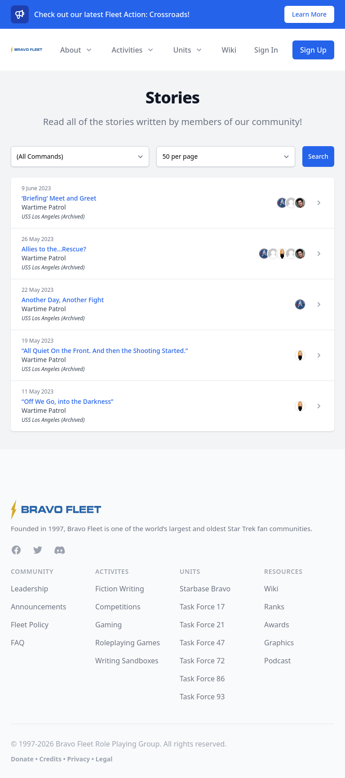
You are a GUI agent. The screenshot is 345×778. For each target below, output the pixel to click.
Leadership (29, 589)
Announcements (38, 607)
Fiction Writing (119, 589)
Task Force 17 (202, 607)
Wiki (228, 50)
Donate (22, 759)
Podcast (277, 661)
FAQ (17, 643)
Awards (276, 625)
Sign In (266, 50)
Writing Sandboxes (127, 661)
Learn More (309, 14)
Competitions (118, 607)
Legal (104, 759)
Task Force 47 (202, 643)
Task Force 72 (202, 661)
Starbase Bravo (205, 589)
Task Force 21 (202, 625)
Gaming (108, 625)
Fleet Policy (30, 625)
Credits (50, 759)
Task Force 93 (202, 697)
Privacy (78, 759)
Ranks (274, 607)
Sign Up (313, 50)
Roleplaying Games (127, 643)
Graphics (279, 643)
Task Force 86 (202, 679)
